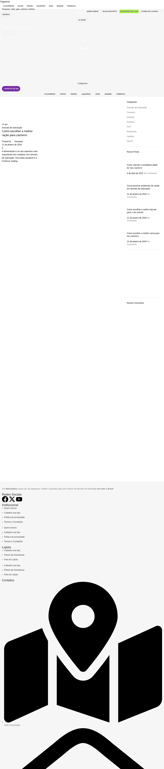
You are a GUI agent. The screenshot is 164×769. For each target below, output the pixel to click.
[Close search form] (3, 3)
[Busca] (82, 9)
